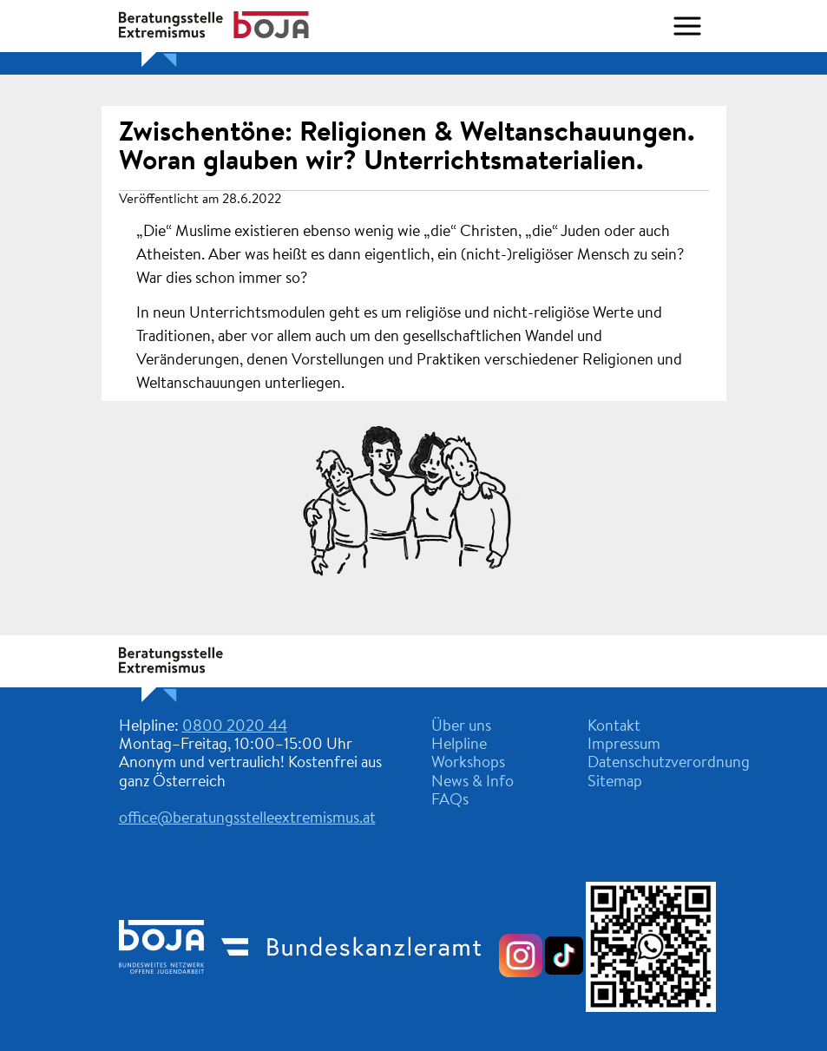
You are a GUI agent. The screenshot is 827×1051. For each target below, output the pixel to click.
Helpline (459, 745)
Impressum (623, 745)
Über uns (461, 727)
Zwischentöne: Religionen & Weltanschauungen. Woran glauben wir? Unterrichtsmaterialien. (407, 147)
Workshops (468, 764)
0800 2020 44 (234, 727)
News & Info (472, 783)
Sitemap (614, 783)
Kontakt (613, 727)
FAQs (450, 801)
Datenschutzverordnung (668, 764)
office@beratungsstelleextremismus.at (247, 819)
